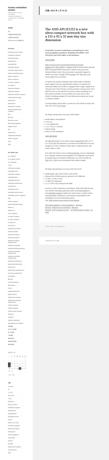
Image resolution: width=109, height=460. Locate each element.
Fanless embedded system (17, 8)
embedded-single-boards (15, 70)
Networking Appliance (52, 205)
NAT (9, 114)
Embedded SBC (12, 64)
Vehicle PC (11, 314)
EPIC (9, 198)
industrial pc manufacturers (16, 270)
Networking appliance (14, 123)
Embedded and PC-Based (15, 52)
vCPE (88, 74)
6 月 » (13, 375)
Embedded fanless (13, 58)
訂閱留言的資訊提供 (13, 37)
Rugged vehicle (12, 126)
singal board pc (12, 294)
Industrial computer (14, 88)
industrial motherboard (15, 261)
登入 (9, 31)
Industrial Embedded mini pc (16, 248)
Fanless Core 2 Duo (13, 422)
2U (9, 389)
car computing (12, 162)
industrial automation (14, 228)
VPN (9, 144)
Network (10, 117)
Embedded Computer (14, 174)
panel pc (10, 441)
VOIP (9, 141)
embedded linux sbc (14, 180)
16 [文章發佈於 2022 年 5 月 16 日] (9, 366)
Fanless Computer (13, 201)
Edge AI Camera (12, 404)
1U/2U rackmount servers (60, 210)
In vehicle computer (14, 82)
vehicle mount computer (15, 311)
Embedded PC (12, 61)
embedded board (13, 171)
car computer (12, 156)
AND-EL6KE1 (59, 67)
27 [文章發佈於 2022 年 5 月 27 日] (20, 368)
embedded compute (55, 193)
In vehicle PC (11, 85)
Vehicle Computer (13, 305)
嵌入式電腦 (11, 332)
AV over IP (11, 395)
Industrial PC (11, 100)
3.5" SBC (10, 392)
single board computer (14, 297)
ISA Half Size (11, 276)
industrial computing (14, 245)
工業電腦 (10, 335)
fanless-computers (13, 76)
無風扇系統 (11, 338)
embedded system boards (15, 192)
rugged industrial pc (14, 291)
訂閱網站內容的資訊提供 (14, 34)
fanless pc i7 (11, 210)
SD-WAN (10, 444)
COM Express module (14, 168)
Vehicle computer (13, 138)
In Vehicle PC (11, 222)
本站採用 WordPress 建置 (52, 241)
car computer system (14, 159)
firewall (72, 74)
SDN (81, 74)
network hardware (13, 282)
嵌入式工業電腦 (12, 329)
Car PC (10, 165)
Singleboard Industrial (14, 135)
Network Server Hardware (61, 208)
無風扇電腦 (11, 344)
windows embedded (14, 320)
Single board (11, 132)
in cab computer (12, 213)
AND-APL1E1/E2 (53, 141)
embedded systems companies (16, 195)
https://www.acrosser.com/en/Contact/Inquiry (64, 200)
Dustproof (11, 401)
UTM (9, 453)
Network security (13, 120)
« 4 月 (9, 375)
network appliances (68, 205)
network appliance (13, 435)
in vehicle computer (13, 216)
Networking (11, 285)
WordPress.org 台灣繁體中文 (16, 40)
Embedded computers (14, 55)
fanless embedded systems (15, 73)
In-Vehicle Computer (14, 426)
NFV (84, 74)
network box (80, 141)
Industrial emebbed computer (16, 94)
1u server (10, 386)
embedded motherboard (15, 183)
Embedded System (13, 189)
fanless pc (11, 207)
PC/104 (10, 288)
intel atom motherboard (15, 273)
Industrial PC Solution (14, 106)
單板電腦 (10, 326)
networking (11, 438)
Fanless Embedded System (15, 204)
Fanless (10, 419)
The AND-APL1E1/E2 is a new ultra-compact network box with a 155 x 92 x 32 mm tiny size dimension (69, 34)
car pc (10, 398)
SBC (9, 129)
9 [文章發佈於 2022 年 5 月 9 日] (9, 363)
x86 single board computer (15, 323)
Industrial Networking (14, 97)
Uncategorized (12, 450)
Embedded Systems (13, 67)
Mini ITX (10, 279)
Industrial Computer (14, 429)
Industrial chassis (13, 231)
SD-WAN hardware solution (80, 210)
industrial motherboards (15, 264)
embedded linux (12, 177)
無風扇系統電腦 (12, 341)
